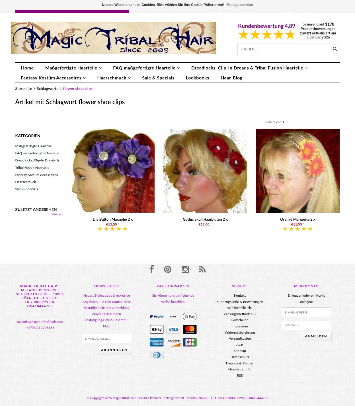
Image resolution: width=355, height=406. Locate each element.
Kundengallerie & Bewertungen (239, 302)
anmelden (316, 336)
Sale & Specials (158, 77)
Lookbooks (197, 77)
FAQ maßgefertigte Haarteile (146, 67)
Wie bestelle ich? (240, 307)
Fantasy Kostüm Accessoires (53, 77)
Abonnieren (114, 350)
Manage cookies (240, 5)
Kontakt (240, 295)
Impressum (240, 326)
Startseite (23, 88)
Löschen (57, 214)
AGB (239, 345)
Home (27, 67)
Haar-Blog (232, 77)
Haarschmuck (114, 77)
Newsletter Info (239, 369)
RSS (240, 375)
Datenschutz (239, 357)
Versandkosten (240, 338)
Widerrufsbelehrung (240, 332)
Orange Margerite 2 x (297, 219)
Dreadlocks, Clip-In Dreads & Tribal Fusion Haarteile (249, 67)
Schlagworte (48, 88)
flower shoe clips (78, 88)
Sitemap (240, 350)
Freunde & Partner (240, 363)
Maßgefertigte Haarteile (73, 67)
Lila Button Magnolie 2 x (113, 219)
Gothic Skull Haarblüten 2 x (205, 219)
